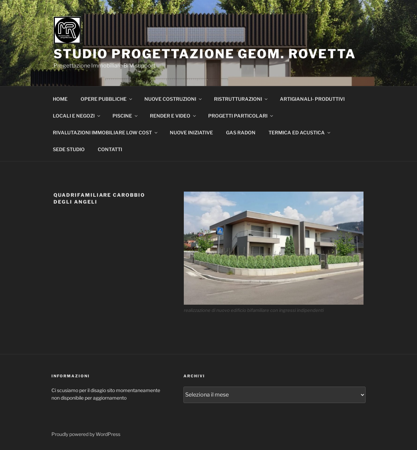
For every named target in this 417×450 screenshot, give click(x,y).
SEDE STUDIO (69, 149)
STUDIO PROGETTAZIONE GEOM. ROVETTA (204, 53)
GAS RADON (240, 132)
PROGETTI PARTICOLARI (241, 116)
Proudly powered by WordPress (85, 434)
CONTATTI (110, 149)
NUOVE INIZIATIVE (191, 132)
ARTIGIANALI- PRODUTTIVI (312, 99)
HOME (60, 99)
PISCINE (125, 116)
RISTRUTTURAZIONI (241, 99)
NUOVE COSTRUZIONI (173, 99)
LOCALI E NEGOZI (77, 116)
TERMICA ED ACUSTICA (300, 132)
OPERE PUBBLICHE (107, 99)
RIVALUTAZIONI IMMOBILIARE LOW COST (105, 132)
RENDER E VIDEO (173, 116)
